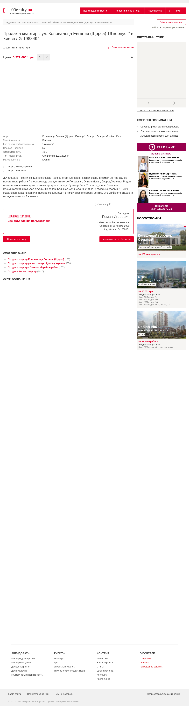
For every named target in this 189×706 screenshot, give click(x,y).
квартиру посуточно (21, 662)
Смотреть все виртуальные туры (155, 110)
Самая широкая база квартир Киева (159, 126)
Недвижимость (13, 22)
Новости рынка (105, 662)
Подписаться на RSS (38, 694)
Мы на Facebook (64, 694)
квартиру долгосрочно (23, 658)
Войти (155, 27)
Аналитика (102, 658)
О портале (145, 658)
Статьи (100, 666)
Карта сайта (14, 694)
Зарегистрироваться (173, 27)
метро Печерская (17, 170)
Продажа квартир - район (33, 267)
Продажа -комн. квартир (22, 271)
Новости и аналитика (127, 10)
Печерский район (49, 22)
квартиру (59, 658)
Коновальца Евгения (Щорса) (57, 136)
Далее (173, 103)
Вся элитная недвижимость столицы (159, 131)
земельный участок (64, 666)
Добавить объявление (171, 22)
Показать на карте (123, 47)
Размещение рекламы (151, 666)
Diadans (46, 140)
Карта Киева (103, 679)
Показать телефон (19, 215)
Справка (144, 662)
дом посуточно (19, 670)
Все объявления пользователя (29, 220)
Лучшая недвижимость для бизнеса (159, 135)
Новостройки (155, 10)
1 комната (47, 144)
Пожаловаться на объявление (116, 239)
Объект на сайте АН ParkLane (113, 222)
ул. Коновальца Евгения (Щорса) (76, 22)
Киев (118, 136)
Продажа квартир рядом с (36, 263)
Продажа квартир (30, 22)
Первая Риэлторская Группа (38, 701)
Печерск (91, 136)
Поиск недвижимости (95, 10)
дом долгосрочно (20, 666)
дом (56, 662)
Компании (102, 674)
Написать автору (16, 239)
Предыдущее (149, 103)
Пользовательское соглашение (163, 694)
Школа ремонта (105, 670)
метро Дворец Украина (20, 166)
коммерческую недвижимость (27, 674)
